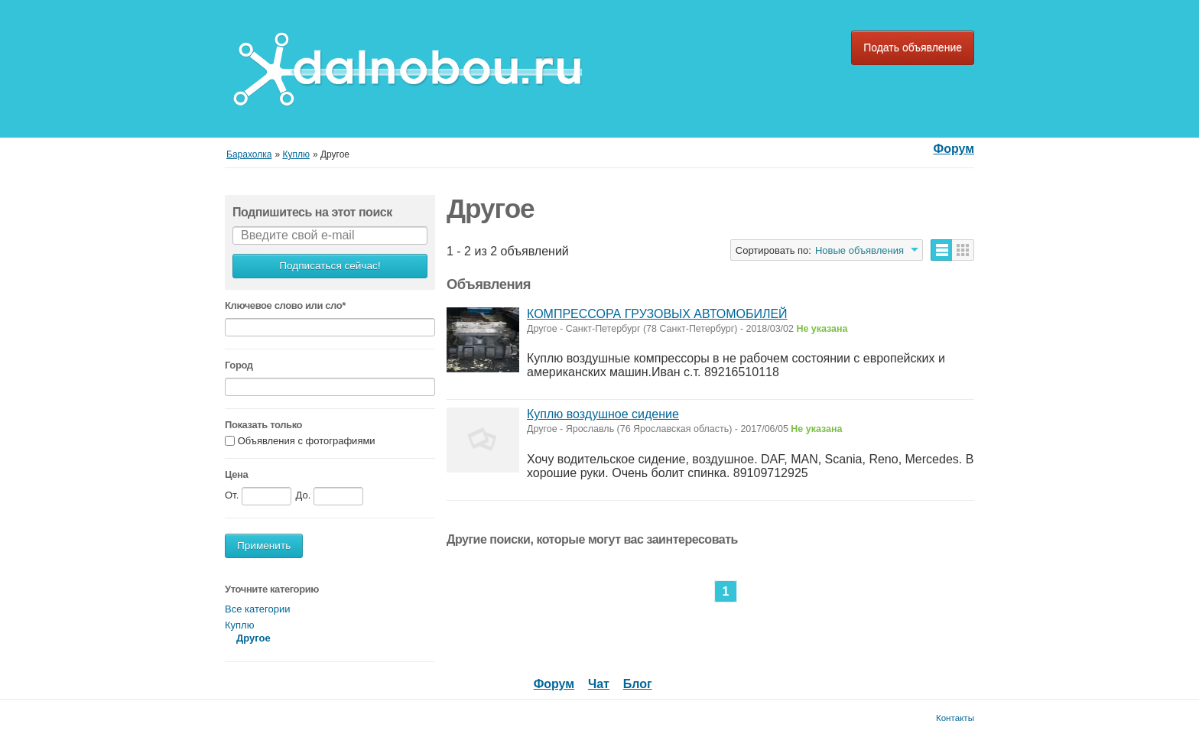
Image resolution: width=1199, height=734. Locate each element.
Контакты (955, 718)
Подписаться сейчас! (329, 265)
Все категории (257, 609)
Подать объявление (912, 47)
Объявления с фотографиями (306, 441)
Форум (953, 148)
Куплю (239, 625)
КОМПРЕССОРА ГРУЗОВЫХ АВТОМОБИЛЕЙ (657, 313)
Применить (264, 545)
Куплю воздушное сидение (603, 414)
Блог (637, 683)
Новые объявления (859, 250)
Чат (598, 683)
